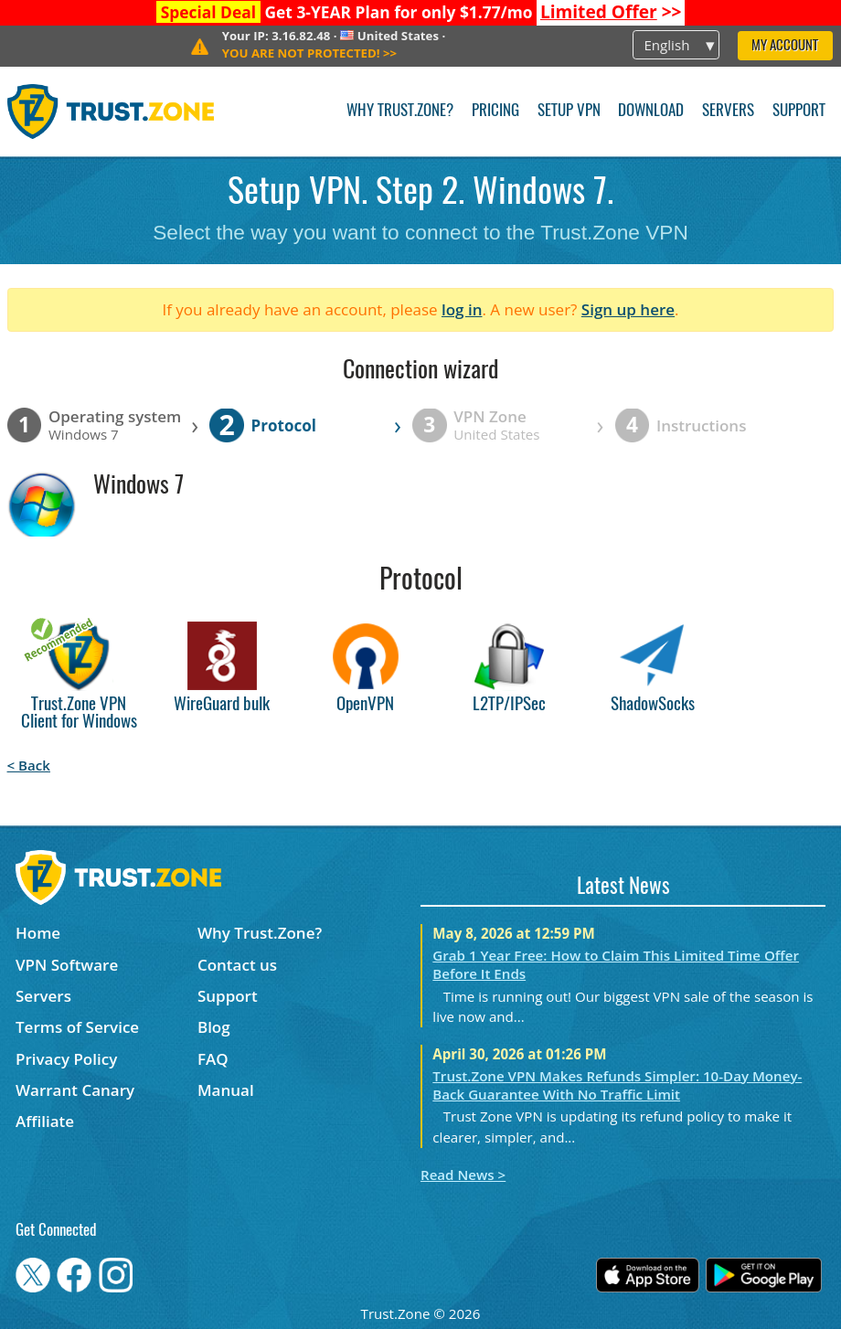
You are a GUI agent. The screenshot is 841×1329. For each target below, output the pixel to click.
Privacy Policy (66, 1058)
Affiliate (45, 1121)
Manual (225, 1089)
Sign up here (628, 309)
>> (611, 12)
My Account (784, 46)
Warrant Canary (75, 1089)
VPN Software (67, 964)
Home (38, 932)
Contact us (237, 964)
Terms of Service (77, 1026)
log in (462, 309)
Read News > (463, 1174)
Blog (213, 1026)
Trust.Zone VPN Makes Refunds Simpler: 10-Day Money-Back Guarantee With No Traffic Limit (617, 1085)
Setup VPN (569, 111)
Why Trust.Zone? (399, 111)
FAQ (213, 1058)
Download (651, 111)
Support (798, 111)
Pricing (495, 111)
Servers (728, 111)
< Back (28, 765)
